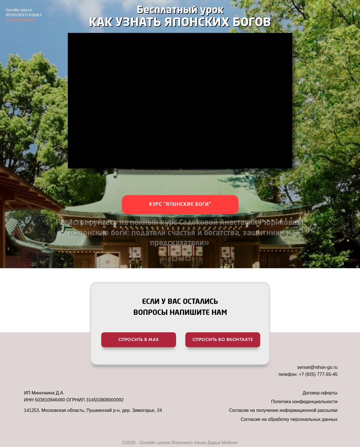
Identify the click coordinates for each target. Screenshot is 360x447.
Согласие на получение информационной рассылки (283, 410)
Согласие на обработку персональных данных (289, 419)
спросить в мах (138, 339)
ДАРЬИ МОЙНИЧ (24, 15)
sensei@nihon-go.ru (317, 367)
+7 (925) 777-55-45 (318, 374)
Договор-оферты (320, 392)
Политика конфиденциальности (304, 401)
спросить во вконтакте (222, 339)
